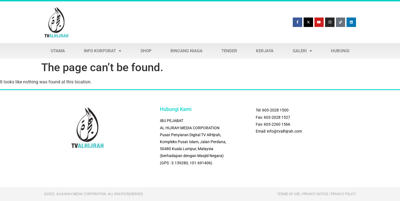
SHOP (146, 50)
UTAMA (58, 50)
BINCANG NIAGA (186, 50)
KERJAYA (265, 50)
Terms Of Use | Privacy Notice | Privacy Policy (316, 194)
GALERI (302, 51)
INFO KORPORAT (102, 51)
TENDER (229, 50)
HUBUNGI (340, 50)
